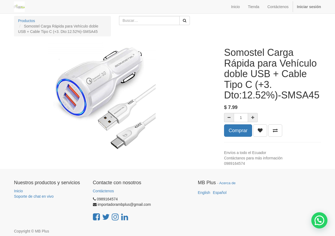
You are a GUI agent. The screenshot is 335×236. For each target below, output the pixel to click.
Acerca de (227, 183)
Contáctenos (103, 191)
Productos (26, 21)
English (204, 192)
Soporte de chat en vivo (34, 196)
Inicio (18, 191)
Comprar (238, 130)
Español (219, 192)
